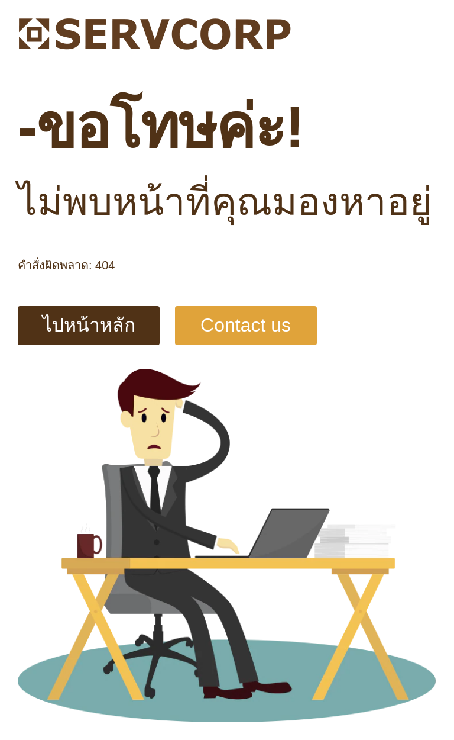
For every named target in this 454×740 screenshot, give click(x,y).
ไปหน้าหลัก (89, 325)
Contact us (245, 325)
